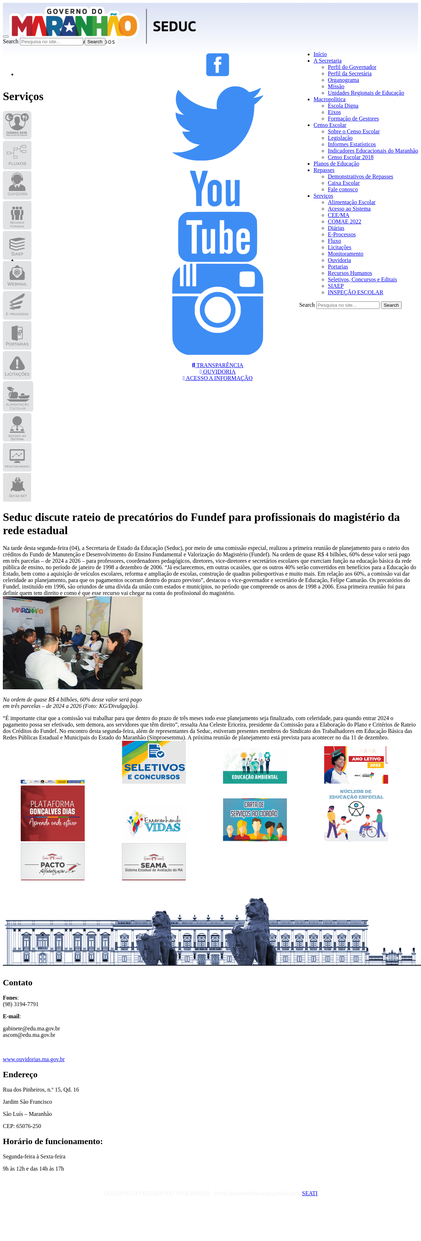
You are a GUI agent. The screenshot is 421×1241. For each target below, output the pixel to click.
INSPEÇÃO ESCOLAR (355, 292)
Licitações (339, 247)
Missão (336, 86)
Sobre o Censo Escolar (354, 131)
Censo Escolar (329, 125)
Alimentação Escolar (352, 202)
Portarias (338, 267)
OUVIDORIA (218, 372)
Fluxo (334, 241)
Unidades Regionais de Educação (366, 93)
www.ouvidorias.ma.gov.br (34, 1059)
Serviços (323, 196)
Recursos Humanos (350, 273)
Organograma (343, 80)
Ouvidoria (339, 260)
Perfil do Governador (352, 67)
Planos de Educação (336, 164)
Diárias (336, 228)
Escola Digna (343, 106)
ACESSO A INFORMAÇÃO (218, 378)
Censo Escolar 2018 (350, 157)
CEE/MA (338, 215)
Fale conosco (343, 189)
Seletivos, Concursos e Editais (362, 279)
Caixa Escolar (344, 183)
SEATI (310, 1193)
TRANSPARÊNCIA (217, 365)
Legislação (340, 138)
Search (11, 41)
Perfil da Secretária (350, 73)
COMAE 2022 (344, 221)
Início (320, 54)
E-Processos (342, 234)
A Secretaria (327, 61)
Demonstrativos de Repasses (360, 176)
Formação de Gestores (353, 118)
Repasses (324, 170)
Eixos (334, 112)
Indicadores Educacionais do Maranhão (373, 151)
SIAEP (335, 286)
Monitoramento (345, 254)
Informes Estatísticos (352, 144)
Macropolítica (329, 99)
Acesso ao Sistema (349, 209)
